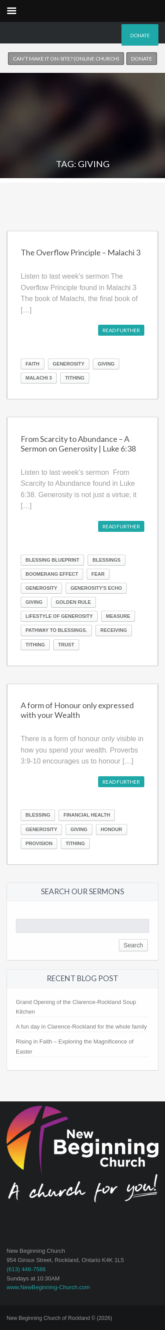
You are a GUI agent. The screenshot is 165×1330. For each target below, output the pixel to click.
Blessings (106, 560)
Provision (39, 843)
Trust (66, 644)
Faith (33, 363)
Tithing (74, 377)
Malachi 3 (39, 377)
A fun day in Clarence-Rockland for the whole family (81, 1026)
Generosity (68, 363)
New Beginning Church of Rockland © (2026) (59, 1318)
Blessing (38, 814)
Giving (106, 363)
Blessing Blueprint (52, 560)
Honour (111, 829)
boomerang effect (52, 574)
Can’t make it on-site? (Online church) (66, 58)
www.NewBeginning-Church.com (48, 1287)
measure (118, 616)
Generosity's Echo (96, 588)
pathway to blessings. (56, 630)
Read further (121, 330)
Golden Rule (73, 602)
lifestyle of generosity (59, 616)
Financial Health (86, 814)
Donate (140, 35)
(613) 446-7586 (26, 1269)
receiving (113, 630)
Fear (98, 574)
